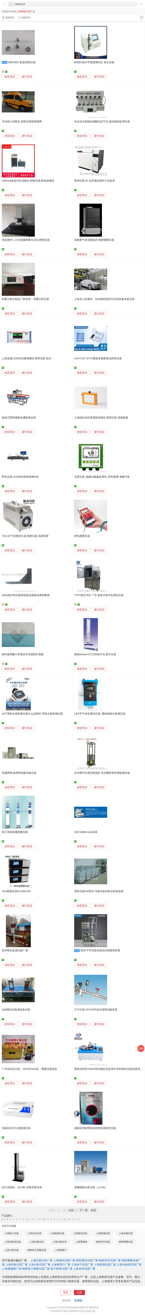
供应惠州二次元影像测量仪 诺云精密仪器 (26, 239)
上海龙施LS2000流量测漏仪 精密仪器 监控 (26, 358)
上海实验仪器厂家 (17, 1264)
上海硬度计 (61, 1250)
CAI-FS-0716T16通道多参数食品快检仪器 (98, 358)
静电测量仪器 (82, 536)
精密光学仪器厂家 (110, 1260)
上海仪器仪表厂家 (41, 1260)
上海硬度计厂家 (60, 1264)
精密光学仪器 (103, 1241)
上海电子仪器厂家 (82, 1264)
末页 (93, 1210)
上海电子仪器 (12, 1233)
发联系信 (9, 76)
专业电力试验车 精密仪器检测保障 (22, 121)
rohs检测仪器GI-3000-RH (16, 891)
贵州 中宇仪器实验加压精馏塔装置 (100, 950)
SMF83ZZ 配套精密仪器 (22, 62)
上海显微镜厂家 (11, 1268)
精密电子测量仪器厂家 (36, 1268)
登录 (65, 1292)
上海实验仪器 (126, 1233)
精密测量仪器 (126, 1241)
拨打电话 (27, 76)
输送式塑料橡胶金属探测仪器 (19, 417)
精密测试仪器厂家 (87, 1260)
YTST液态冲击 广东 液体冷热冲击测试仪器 (99, 595)
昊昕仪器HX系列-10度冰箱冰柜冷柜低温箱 (98, 891)
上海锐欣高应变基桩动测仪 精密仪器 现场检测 (101, 417)
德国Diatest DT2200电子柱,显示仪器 (95, 654)
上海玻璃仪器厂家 (105, 1264)
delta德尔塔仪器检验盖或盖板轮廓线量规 (25, 595)
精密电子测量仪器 (36, 1250)
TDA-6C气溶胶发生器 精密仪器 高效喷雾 (25, 536)
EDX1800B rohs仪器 (85, 832)
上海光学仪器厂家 (84, 1268)
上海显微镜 (81, 1241)
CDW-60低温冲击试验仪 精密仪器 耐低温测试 (28, 180)
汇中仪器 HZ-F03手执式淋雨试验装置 (95, 1009)
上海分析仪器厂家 (39, 1264)
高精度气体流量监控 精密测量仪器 (94, 239)
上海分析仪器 (12, 1250)
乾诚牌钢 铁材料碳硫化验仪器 (19, 772)
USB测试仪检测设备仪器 (16, 1009)
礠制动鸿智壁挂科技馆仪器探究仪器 (95, 1128)
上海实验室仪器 (13, 1241)
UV (64, 1219)
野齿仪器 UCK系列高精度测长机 (20, 476)
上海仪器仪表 (60, 1241)
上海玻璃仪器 (103, 1233)
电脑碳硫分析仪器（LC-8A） (90, 1187)
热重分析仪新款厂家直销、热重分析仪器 (25, 299)
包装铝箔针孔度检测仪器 (16, 1128)
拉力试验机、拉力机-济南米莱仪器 (22, 1187)
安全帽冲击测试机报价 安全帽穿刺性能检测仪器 (102, 772)
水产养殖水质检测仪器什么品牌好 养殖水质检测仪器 (32, 713)
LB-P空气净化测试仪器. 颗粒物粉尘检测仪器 (99, 713)
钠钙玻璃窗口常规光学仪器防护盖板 (23, 654)
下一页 (83, 1210)
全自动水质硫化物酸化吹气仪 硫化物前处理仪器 (102, 121)
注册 (79, 1292)
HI (27, 1219)
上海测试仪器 (80, 1233)
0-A (3, 1219)
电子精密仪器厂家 (61, 1268)
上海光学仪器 (34, 1233)
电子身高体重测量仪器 (15, 832)
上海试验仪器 (37, 1241)
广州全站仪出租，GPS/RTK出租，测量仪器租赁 (29, 1069)
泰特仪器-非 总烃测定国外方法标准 (94, 180)
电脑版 (78, 1300)
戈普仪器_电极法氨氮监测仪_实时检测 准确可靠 (102, 476)
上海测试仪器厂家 (64, 1260)
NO (44, 1219)
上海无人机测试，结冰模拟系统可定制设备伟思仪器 (104, 299)
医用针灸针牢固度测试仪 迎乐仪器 (94, 62)
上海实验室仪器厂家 (129, 1264)
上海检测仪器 (57, 1233)
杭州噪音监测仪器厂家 (15, 950)
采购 (141, 1048)
